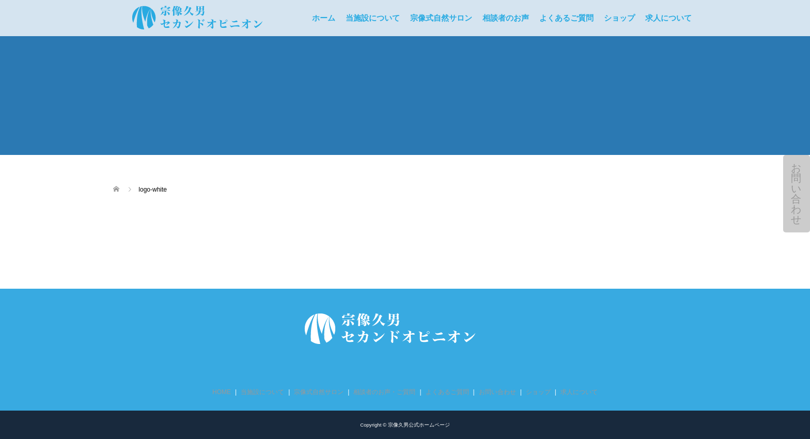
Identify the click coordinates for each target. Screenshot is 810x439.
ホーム (323, 18)
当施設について (373, 18)
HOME (221, 392)
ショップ (619, 18)
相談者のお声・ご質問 (384, 392)
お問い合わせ (796, 193)
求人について (668, 18)
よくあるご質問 (566, 18)
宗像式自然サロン (441, 18)
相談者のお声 (505, 18)
